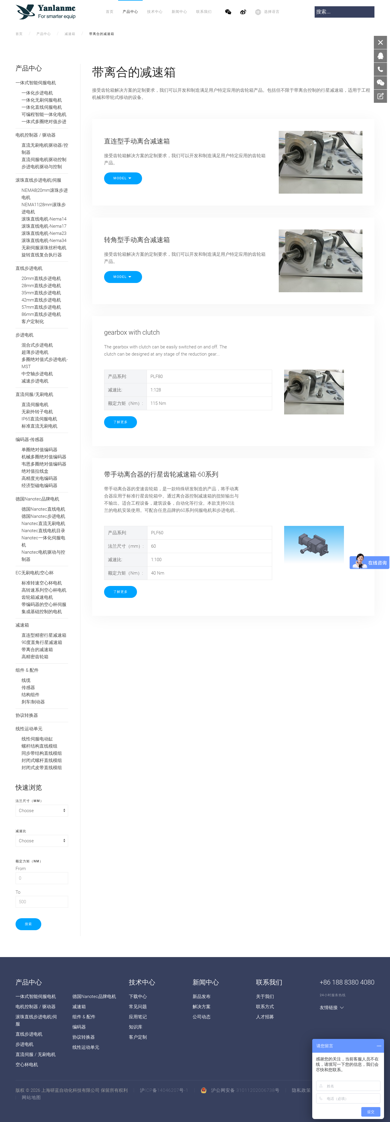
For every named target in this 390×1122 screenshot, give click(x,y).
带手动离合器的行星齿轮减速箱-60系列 (161, 474)
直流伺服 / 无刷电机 (36, 1054)
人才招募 (265, 1017)
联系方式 (265, 1006)
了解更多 (120, 422)
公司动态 (202, 1017)
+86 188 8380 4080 (347, 982)
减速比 (21, 830)
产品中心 (130, 12)
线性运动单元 (85, 1047)
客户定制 (138, 1037)
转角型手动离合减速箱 (137, 240)
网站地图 (31, 1097)
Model (123, 178)
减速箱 (70, 34)
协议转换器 (83, 1037)
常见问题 (138, 1006)
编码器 (79, 1027)
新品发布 (202, 996)
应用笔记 (138, 1017)
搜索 (28, 924)
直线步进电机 (29, 1034)
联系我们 (204, 12)
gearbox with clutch (132, 332)
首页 (110, 12)
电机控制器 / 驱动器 (36, 1006)
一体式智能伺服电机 (36, 996)
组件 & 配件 (83, 1017)
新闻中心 (179, 12)
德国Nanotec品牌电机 (94, 996)
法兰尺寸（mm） (30, 800)
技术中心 (155, 12)
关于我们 (265, 996)
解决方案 (202, 1006)
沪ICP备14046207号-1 (164, 1090)
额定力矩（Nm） (29, 860)
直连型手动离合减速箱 (137, 141)
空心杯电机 (27, 1064)
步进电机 (24, 1044)
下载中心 (138, 996)
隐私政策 (301, 1090)
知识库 (135, 1027)
